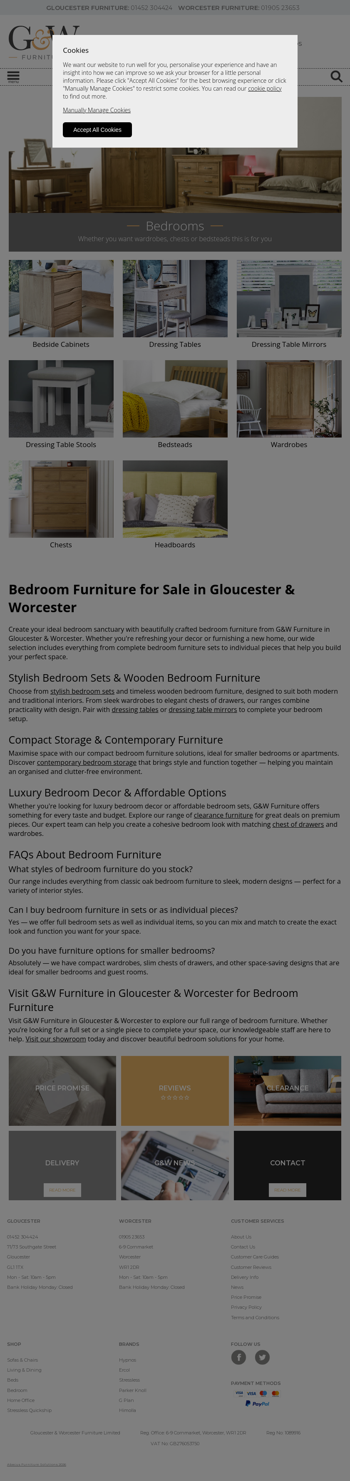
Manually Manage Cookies (97, 110)
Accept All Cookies (97, 129)
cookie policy (264, 88)
